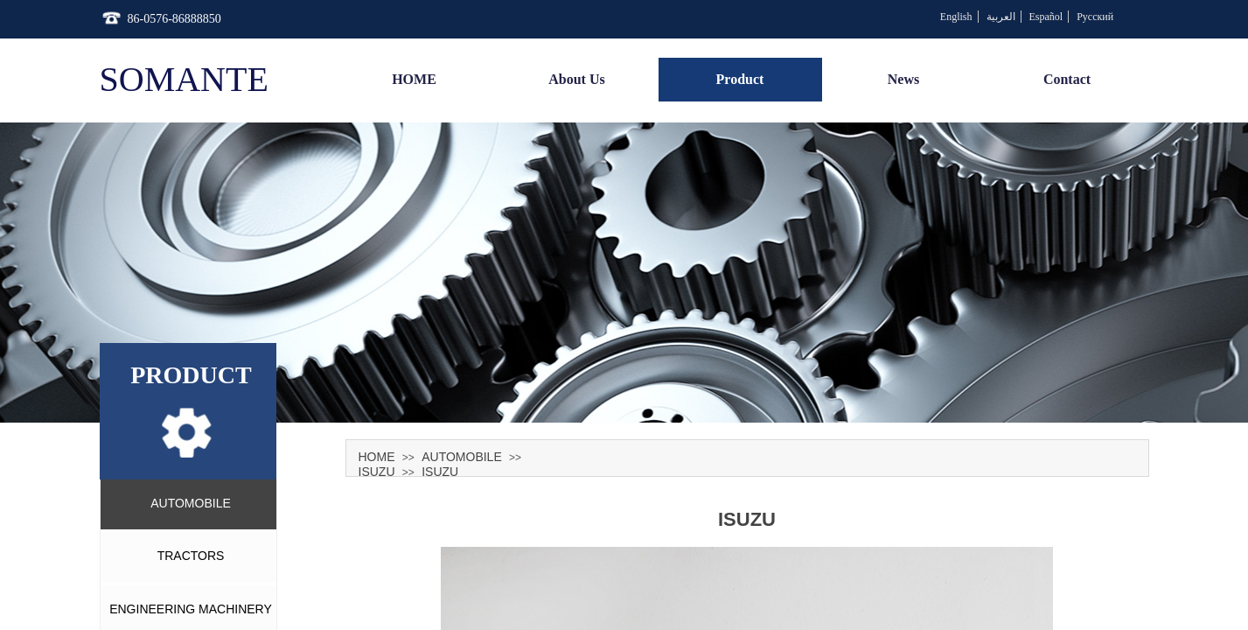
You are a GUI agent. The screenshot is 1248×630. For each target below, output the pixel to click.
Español (1046, 16)
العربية (1001, 16)
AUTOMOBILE (462, 457)
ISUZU (377, 472)
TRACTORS (191, 556)
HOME (377, 457)
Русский (1095, 16)
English (956, 16)
